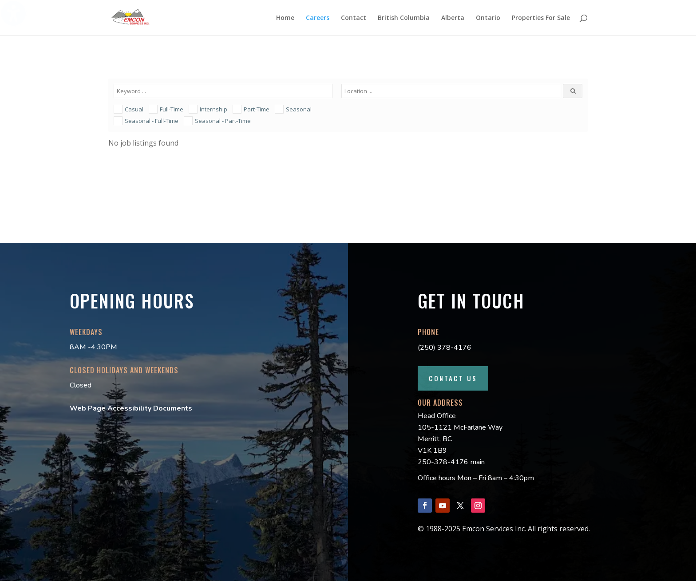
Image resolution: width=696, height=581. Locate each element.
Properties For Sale (541, 18)
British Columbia (404, 18)
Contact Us (453, 378)
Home (285, 18)
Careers (317, 18)
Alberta (452, 18)
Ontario (488, 18)
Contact (353, 18)
